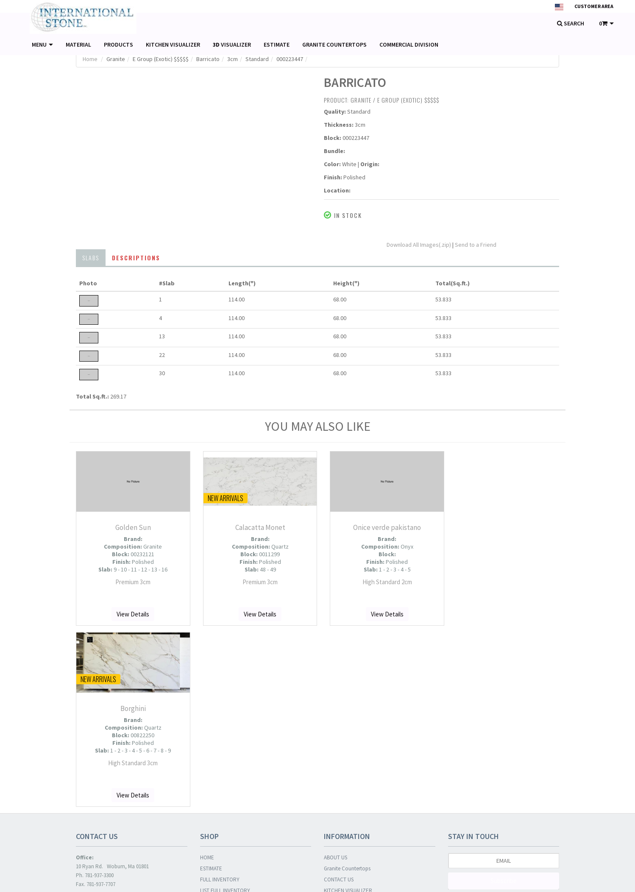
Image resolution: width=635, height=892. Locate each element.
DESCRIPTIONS (136, 257)
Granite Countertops (347, 687)
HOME (207, 676)
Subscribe (503, 700)
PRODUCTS (118, 44)
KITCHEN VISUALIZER (173, 44)
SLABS (90, 257)
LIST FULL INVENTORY (225, 709)
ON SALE (210, 775)
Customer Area (593, 6)
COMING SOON (217, 786)
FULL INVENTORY (220, 698)
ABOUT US (335, 676)
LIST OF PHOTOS (219, 720)
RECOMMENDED (218, 764)
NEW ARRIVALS (217, 753)
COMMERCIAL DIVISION (408, 44)
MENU (42, 44)
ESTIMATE (277, 44)
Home (90, 59)
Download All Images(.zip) (419, 244)
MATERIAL (78, 44)
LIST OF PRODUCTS (222, 742)
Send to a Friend (475, 244)
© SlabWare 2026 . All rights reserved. (123, 879)
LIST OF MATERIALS (221, 731)
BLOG (330, 720)
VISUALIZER (232, 44)
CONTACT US (339, 698)
